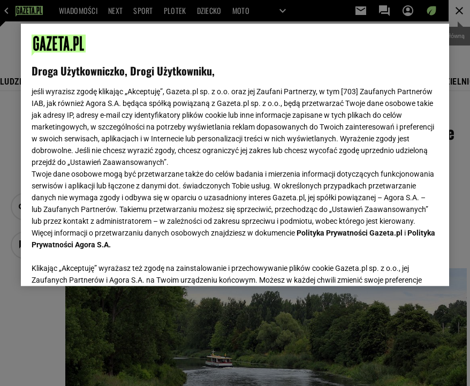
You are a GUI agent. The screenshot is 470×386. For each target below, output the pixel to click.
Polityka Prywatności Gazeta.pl (350, 233)
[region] (235, 155)
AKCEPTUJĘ (402, 265)
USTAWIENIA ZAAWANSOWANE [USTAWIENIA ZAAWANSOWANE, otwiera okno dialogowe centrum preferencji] (101, 264)
